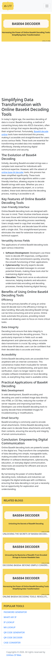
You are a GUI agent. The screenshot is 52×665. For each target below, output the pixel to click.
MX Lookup (9, 627)
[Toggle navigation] (46, 6)
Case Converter (12, 642)
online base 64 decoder (13, 172)
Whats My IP (10, 617)
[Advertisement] (26, 70)
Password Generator (15, 612)
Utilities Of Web (13, 655)
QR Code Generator (14, 632)
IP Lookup (9, 622)
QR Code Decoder (13, 637)
